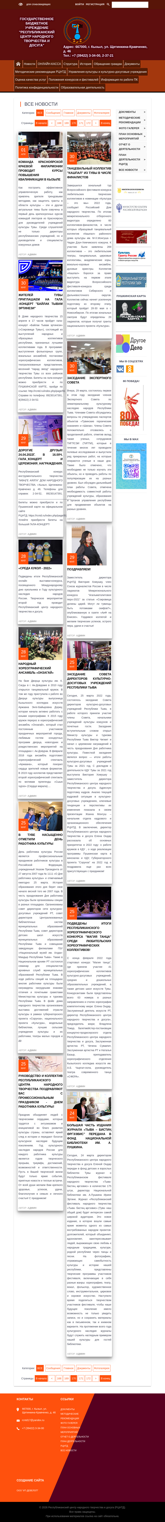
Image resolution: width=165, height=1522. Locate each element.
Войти (79, 4)
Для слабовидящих (34, 4)
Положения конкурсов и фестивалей (73, 79)
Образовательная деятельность (82, 87)
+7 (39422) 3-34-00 (30, 1428)
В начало (41, 123)
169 (66, 123)
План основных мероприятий (130, 136)
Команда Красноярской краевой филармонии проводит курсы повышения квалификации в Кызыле (40, 170)
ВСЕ (39, 112)
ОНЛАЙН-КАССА (49, 63)
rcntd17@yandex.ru (30, 1420)
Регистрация (95, 4)
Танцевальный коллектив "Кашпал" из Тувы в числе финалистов (89, 173)
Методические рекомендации (130, 120)
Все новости (128, 169)
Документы (132, 63)
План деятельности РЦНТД (129, 159)
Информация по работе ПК (119, 79)
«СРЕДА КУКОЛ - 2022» (35, 568)
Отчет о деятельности (129, 146)
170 (74, 123)
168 (59, 123)
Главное (69, 112)
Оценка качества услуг (30, 79)
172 (88, 123)
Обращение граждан (108, 63)
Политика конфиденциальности (36, 87)
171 (81, 123)
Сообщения (53, 112)
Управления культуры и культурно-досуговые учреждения (107, 71)
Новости (29, 63)
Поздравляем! (79, 569)
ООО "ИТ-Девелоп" (27, 1490)
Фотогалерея (101, 112)
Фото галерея (129, 128)
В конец (105, 123)
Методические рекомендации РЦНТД (40, 71)
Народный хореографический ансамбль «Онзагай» (36, 668)
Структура (70, 63)
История (85, 63)
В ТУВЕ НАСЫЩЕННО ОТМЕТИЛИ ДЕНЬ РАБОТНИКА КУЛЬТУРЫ (40, 839)
